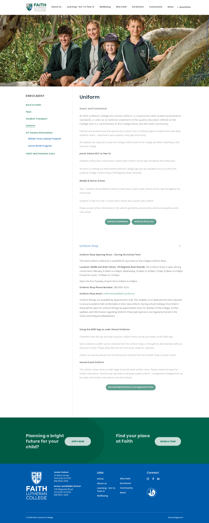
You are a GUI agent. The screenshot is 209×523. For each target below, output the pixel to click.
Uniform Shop (89, 248)
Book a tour (167, 444)
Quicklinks (186, 6)
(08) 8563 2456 (61, 480)
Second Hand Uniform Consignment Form (130, 392)
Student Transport (36, 119)
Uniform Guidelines (117, 226)
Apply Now (77, 444)
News (172, 6)
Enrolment (139, 6)
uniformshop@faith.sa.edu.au (118, 295)
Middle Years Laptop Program (44, 139)
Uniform (30, 126)
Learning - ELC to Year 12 (81, 6)
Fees (28, 112)
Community (157, 6)
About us (57, 6)
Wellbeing (105, 6)
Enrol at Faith (33, 105)
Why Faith (122, 6)
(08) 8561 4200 (61, 494)
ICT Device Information (39, 133)
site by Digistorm (175, 517)
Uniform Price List (144, 226)
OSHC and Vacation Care (40, 154)
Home (100, 479)
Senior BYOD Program (40, 146)
